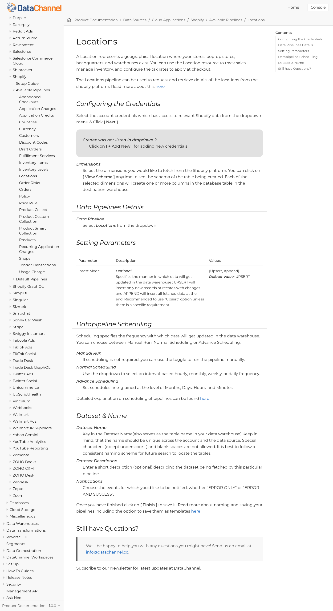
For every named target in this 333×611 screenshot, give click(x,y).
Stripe (18, 327)
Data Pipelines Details (295, 45)
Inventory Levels (34, 169)
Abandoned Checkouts (30, 99)
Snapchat (21, 313)
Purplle (19, 18)
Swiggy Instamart (29, 333)
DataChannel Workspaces (29, 557)
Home (293, 7)
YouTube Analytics (29, 441)
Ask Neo (13, 597)
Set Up (12, 564)
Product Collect (33, 209)
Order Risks (29, 183)
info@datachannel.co (107, 552)
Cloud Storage (23, 509)
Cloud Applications (168, 20)
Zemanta (21, 455)
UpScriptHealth (27, 394)
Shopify (19, 76)
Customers (29, 135)
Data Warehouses (22, 523)
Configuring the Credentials (300, 39)
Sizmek (19, 306)
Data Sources (134, 20)
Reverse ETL (17, 537)
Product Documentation (96, 20)
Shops (24, 258)
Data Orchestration (23, 550)
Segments (15, 544)
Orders (25, 189)
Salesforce (22, 51)
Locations (28, 176)
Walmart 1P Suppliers (32, 428)
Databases (19, 503)
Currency (27, 129)
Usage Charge (32, 272)
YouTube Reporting (30, 448)
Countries (28, 122)
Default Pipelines (31, 279)
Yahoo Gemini (25, 435)
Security (13, 584)
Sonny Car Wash (27, 320)
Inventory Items (33, 162)
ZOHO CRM (23, 468)
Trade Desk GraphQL (31, 367)
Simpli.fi (20, 293)
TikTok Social (24, 354)
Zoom (18, 495)
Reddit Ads (23, 31)
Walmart (21, 414)
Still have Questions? (294, 68)
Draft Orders (30, 149)
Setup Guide (27, 83)
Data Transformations (26, 530)
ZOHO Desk (23, 475)
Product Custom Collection (34, 219)
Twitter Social (25, 381)
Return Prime (25, 38)
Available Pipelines (33, 90)
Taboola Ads (24, 340)
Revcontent (23, 45)
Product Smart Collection (32, 230)
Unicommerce (26, 387)
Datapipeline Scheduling (297, 57)
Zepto (18, 488)
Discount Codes (33, 142)
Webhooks (22, 407)
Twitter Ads (23, 374)
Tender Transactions (37, 265)
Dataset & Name (291, 63)
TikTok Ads (22, 347)
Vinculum (21, 401)
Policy (24, 196)
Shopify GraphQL (28, 286)
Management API (22, 591)
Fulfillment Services (37, 156)
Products (27, 240)
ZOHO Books (24, 462)
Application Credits (36, 115)
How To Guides (19, 571)
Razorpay (21, 24)
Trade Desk (23, 360)
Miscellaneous (22, 516)
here (160, 86)
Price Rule (28, 203)
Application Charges (37, 108)
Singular (20, 300)
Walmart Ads (25, 421)
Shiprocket (22, 70)
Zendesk (20, 482)
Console (318, 7)
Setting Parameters (293, 51)
